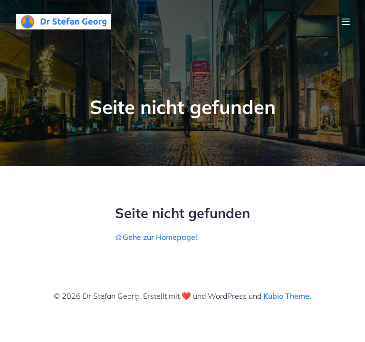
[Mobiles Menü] (345, 21)
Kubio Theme (286, 296)
